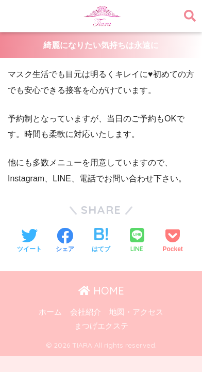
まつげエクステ (101, 326)
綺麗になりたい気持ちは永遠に (101, 45)
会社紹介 (85, 312)
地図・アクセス (136, 312)
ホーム (50, 312)
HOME (101, 290)
